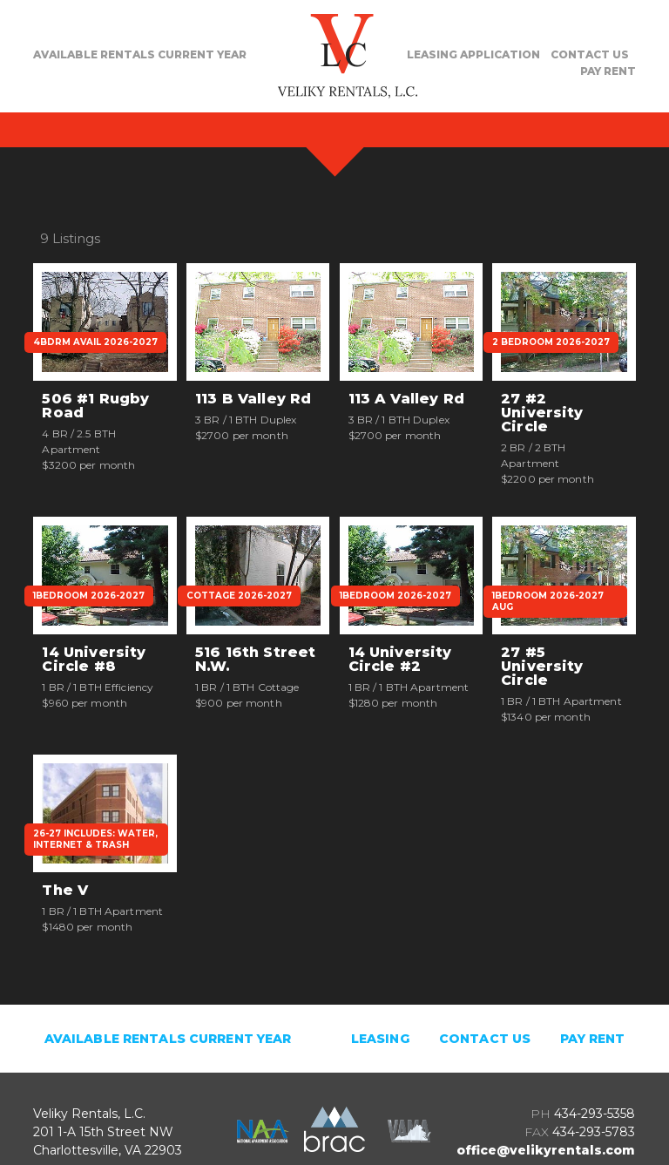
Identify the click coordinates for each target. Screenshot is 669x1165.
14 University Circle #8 (93, 660)
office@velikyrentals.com (545, 1150)
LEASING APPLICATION (473, 54)
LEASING (380, 1038)
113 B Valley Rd (253, 399)
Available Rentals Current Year (168, 1038)
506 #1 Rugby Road (95, 406)
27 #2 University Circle (542, 413)
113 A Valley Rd (406, 399)
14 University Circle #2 (400, 660)
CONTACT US (590, 54)
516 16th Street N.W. (255, 660)
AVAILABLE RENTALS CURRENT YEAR (140, 54)
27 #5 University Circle (542, 666)
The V (65, 890)
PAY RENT (608, 71)
